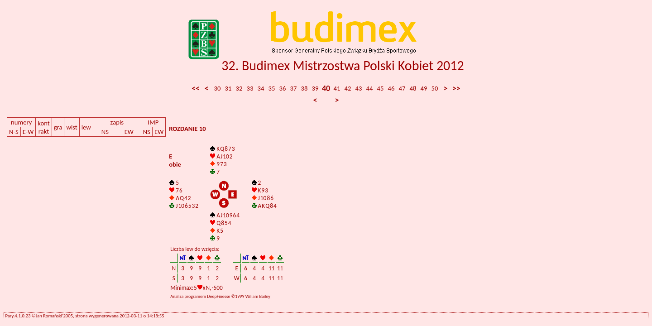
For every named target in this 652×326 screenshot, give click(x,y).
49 (424, 88)
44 (369, 88)
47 (402, 88)
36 (282, 88)
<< (195, 88)
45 (380, 88)
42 (348, 88)
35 (271, 88)
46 (391, 88)
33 (250, 88)
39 (315, 88)
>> (456, 88)
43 (358, 88)
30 (217, 88)
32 (239, 88)
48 (413, 88)
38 (304, 88)
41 (337, 88)
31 (228, 88)
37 (293, 88)
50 (434, 88)
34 (261, 88)
